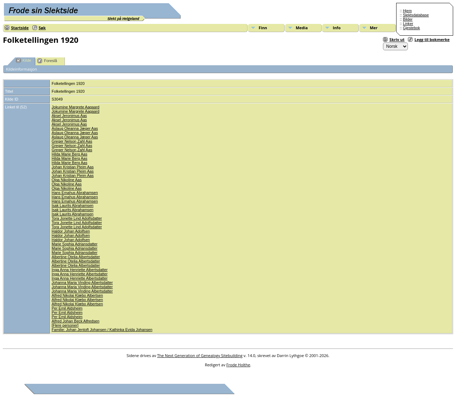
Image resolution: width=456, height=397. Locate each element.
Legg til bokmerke (432, 39)
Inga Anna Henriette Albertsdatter (80, 270)
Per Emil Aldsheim (67, 308)
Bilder (408, 19)
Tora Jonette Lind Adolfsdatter (77, 218)
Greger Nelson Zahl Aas (72, 141)
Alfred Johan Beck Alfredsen (75, 321)
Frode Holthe (238, 364)
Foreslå (47, 60)
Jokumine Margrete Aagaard (75, 107)
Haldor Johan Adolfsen (71, 231)
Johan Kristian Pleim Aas (73, 167)
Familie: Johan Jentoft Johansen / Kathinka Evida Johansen (102, 329)
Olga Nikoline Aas (67, 180)
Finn (263, 27)
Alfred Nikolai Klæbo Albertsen (77, 295)
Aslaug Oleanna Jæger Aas (75, 128)
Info (337, 27)
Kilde (23, 60)
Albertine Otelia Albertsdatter (76, 257)
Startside (20, 27)
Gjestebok (411, 28)
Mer (374, 27)
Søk (42, 27)
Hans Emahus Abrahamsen (75, 192)
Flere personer (65, 325)
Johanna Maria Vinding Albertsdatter (82, 282)
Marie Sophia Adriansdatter (75, 244)
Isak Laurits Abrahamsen (72, 205)
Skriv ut (396, 39)
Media (302, 27)
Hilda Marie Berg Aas (69, 154)
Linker (408, 23)
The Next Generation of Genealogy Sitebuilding (200, 355)
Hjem (407, 11)
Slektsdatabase (416, 15)
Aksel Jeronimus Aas (69, 115)
